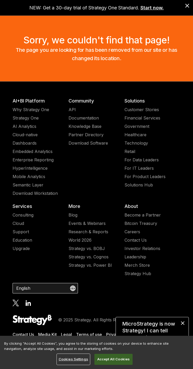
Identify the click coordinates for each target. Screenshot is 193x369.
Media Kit (47, 334)
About (131, 206)
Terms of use (89, 334)
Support (21, 231)
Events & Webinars (87, 223)
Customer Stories (141, 109)
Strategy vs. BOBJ (87, 248)
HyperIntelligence (30, 168)
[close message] (182, 323)
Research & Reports (88, 231)
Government (136, 126)
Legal (66, 334)
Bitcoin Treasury (140, 223)
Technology (136, 143)
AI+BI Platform (29, 101)
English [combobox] (23, 288)
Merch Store (137, 265)
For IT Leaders (139, 168)
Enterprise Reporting (33, 159)
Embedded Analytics (33, 151)
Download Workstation (35, 193)
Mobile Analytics (29, 176)
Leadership (135, 256)
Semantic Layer (28, 185)
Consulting (23, 215)
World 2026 (80, 240)
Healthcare (135, 134)
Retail (129, 151)
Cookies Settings (73, 359)
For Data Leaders (141, 159)
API (72, 109)
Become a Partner (142, 215)
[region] (96, 352)
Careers (132, 231)
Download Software (88, 143)
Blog (73, 215)
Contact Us (135, 240)
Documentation (84, 118)
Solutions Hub (138, 185)
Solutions (134, 101)
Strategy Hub (137, 273)
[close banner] (187, 5)
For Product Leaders (145, 176)
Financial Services (142, 118)
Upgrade (21, 248)
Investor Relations (142, 248)
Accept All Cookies (113, 359)
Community (81, 101)
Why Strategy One (31, 109)
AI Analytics (24, 126)
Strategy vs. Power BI (90, 265)
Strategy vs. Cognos (89, 256)
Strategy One (26, 118)
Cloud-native (25, 134)
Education (22, 240)
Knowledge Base (85, 126)
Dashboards (25, 143)
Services (22, 206)
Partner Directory (86, 134)
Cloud (18, 223)
